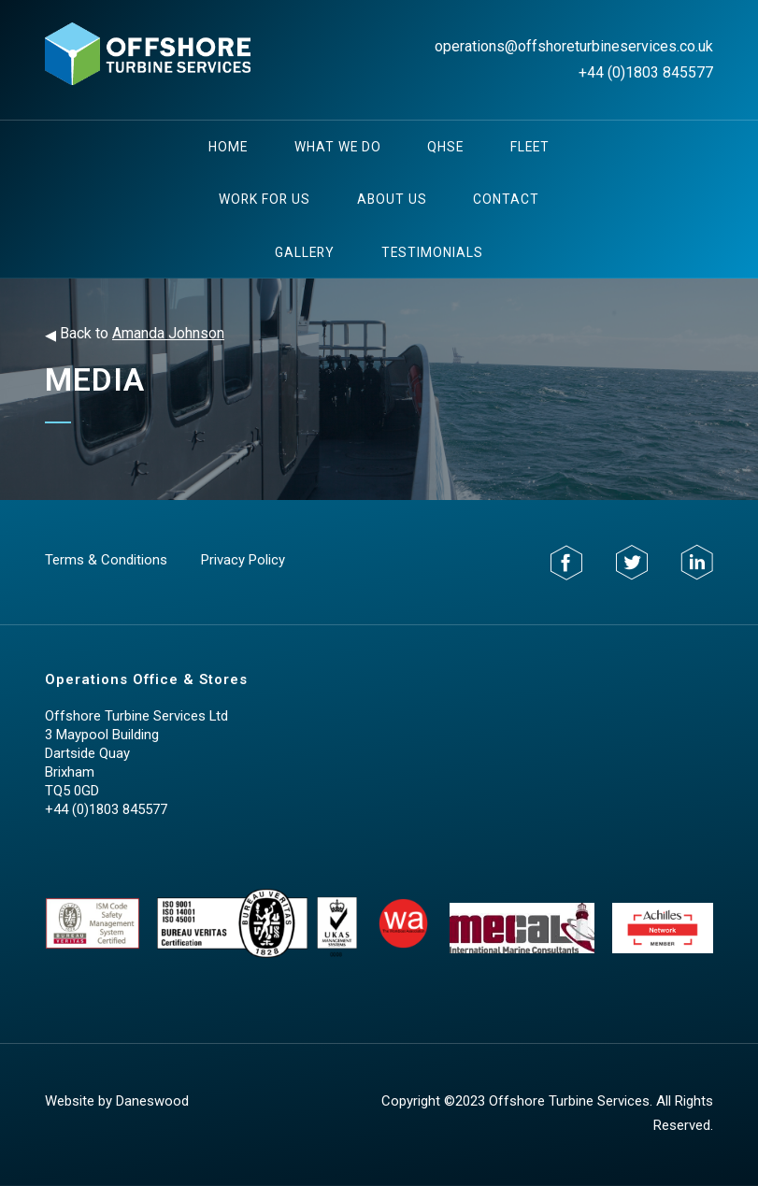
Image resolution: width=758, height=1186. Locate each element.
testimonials (432, 252)
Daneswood (152, 1101)
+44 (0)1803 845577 (646, 72)
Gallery (305, 252)
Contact (506, 199)
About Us (392, 199)
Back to (134, 334)
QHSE (445, 146)
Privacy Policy (243, 559)
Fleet (530, 146)
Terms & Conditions (106, 559)
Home (228, 146)
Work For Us (264, 199)
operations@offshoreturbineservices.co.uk (574, 46)
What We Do (337, 146)
